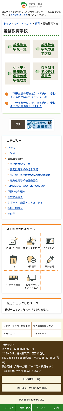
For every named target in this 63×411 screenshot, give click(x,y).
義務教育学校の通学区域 (24, 169)
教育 (37, 23)
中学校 (11, 153)
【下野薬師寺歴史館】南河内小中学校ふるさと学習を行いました (33, 104)
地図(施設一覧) (31, 379)
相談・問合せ (15, 208)
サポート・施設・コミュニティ (25, 202)
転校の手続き (15, 197)
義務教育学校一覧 (20, 164)
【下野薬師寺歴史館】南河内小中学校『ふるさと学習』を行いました (33, 95)
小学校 (11, 148)
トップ (7, 23)
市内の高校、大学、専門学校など (26, 186)
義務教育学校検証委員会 (24, 180)
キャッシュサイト (19, 14)
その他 (11, 213)
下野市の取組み (16, 191)
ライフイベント (23, 23)
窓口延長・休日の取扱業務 (31, 388)
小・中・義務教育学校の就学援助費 (30, 175)
